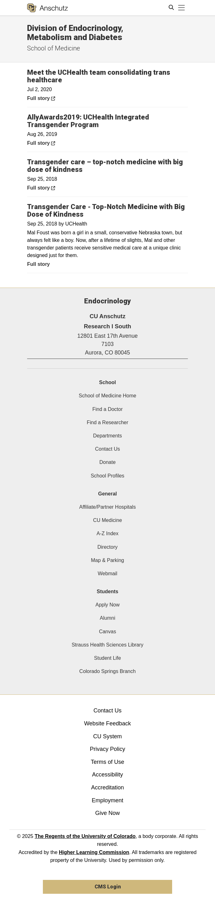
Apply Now (107, 604)
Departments (107, 435)
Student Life (107, 658)
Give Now (107, 813)
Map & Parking (107, 560)
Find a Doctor (107, 409)
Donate (107, 462)
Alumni (107, 618)
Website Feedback (107, 723)
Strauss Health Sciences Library (107, 644)
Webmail (107, 573)
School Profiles (108, 475)
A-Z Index (107, 533)
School (107, 382)
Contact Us (107, 449)
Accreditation (107, 787)
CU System (107, 736)
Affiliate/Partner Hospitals (107, 507)
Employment (107, 800)
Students (107, 591)
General (107, 493)
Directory (107, 547)
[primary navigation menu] (181, 8)
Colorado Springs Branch (107, 671)
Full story (55, 98)
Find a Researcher (107, 422)
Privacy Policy (107, 749)
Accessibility (107, 774)
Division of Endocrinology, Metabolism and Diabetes (75, 32)
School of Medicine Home (107, 395)
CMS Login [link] (108, 887)
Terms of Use (107, 762)
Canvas (107, 631)
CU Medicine (107, 520)
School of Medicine (53, 48)
